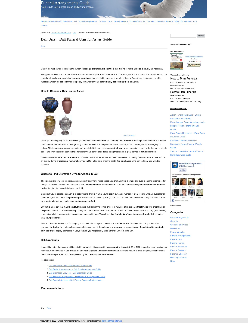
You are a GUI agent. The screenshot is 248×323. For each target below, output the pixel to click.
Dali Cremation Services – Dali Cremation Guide (70, 273)
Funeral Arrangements (51, 21)
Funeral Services (137, 21)
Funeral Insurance (188, 21)
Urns (110, 21)
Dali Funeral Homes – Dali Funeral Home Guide (70, 265)
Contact (44, 25)
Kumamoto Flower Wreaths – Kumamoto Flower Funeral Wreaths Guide (186, 144)
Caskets (102, 21)
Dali (49, 308)
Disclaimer (175, 228)
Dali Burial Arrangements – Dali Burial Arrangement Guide (75, 269)
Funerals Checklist (178, 254)
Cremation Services (155, 21)
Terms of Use (108, 321)
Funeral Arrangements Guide (65, 2)
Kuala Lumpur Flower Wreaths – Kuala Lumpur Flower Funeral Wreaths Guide (187, 126)
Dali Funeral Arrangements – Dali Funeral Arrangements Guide (77, 276)
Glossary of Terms (178, 257)
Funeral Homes (70, 21)
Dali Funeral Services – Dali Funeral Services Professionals (75, 280)
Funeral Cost (176, 239)
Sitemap (118, 321)
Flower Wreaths (121, 21)
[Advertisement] (98, 57)
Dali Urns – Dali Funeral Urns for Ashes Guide (76, 39)
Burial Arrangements (88, 21)
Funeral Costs (172, 21)
